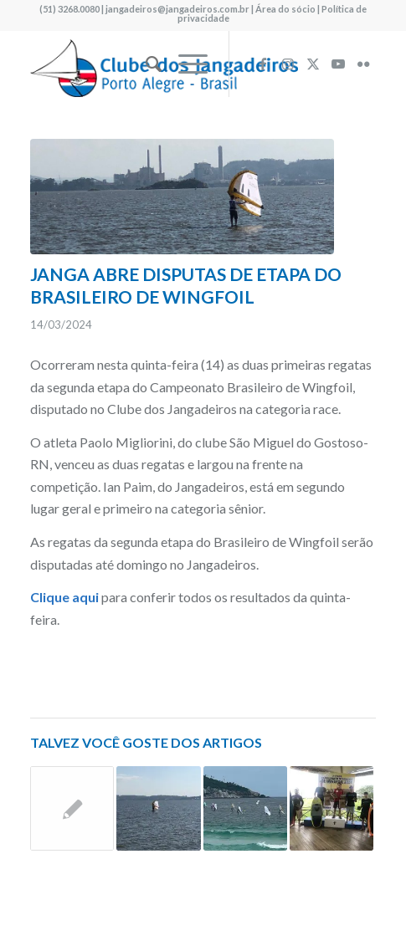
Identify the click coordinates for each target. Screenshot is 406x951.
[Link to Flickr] (363, 63)
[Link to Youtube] (338, 63)
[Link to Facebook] (262, 63)
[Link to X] (313, 63)
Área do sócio (285, 8)
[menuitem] (145, 63)
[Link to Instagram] (288, 63)
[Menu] (185, 63)
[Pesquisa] (145, 63)
